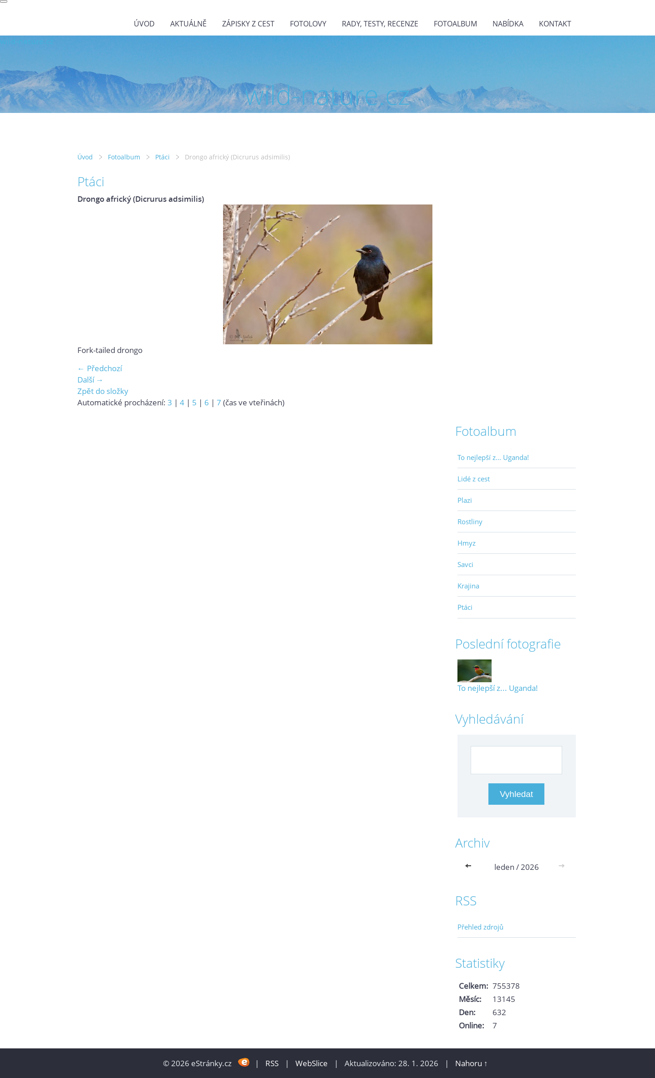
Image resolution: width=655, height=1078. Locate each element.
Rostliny (469, 521)
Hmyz (466, 542)
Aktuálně (188, 24)
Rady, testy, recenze (380, 24)
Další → (90, 379)
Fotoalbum (455, 24)
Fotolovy (308, 24)
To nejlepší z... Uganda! (493, 457)
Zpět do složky (102, 391)
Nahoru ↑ (471, 1063)
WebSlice (311, 1063)
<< (470, 867)
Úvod (144, 24)
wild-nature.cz (26, 41)
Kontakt (555, 24)
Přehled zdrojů (480, 926)
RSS (272, 1063)
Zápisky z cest (248, 24)
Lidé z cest (473, 478)
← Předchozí (99, 368)
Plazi (464, 500)
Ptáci (162, 157)
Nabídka (508, 24)
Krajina (468, 585)
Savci (465, 564)
